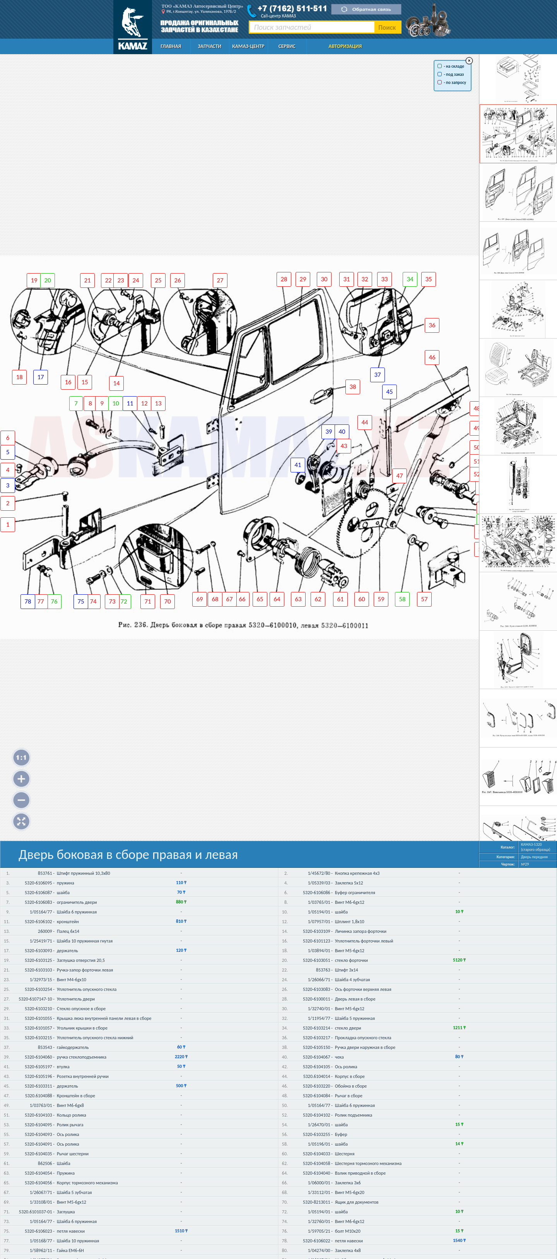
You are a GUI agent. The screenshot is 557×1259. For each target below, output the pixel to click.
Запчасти (209, 46)
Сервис (287, 46)
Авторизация (345, 46)
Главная (171, 46)
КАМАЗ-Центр (248, 46)
